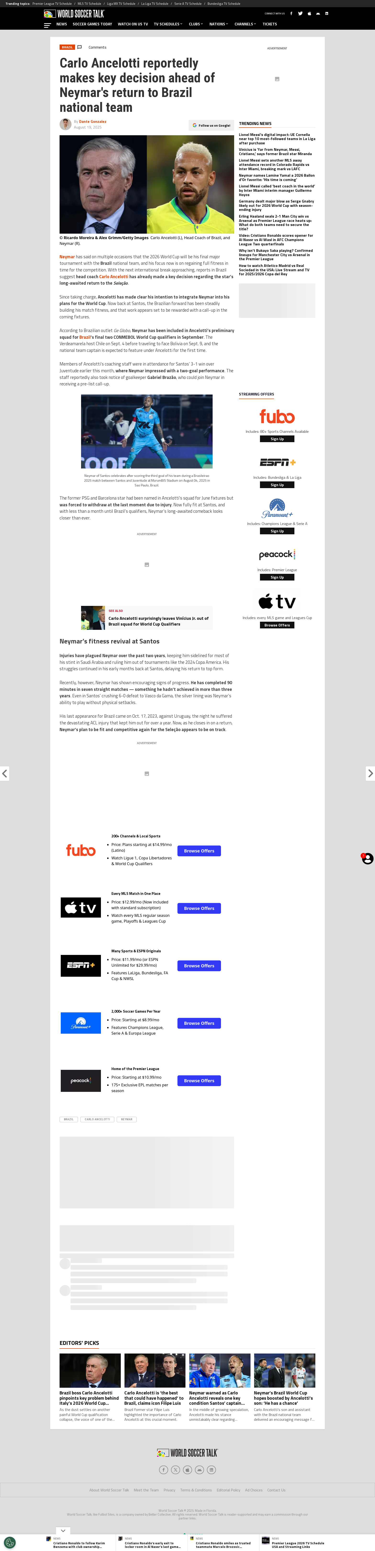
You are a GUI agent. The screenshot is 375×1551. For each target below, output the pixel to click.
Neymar (126, 1119)
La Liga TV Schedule (154, 3)
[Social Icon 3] (199, 1470)
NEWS (61, 24)
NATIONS (219, 24)
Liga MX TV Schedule (121, 3)
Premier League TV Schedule (52, 3)
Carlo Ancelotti (97, 1119)
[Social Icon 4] (211, 1470)
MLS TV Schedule (89, 3)
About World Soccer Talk (109, 1490)
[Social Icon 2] (187, 1470)
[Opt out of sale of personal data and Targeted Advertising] (10, 1543)
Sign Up (277, 439)
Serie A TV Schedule (188, 3)
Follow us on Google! (214, 125)
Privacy (169, 1490)
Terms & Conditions (196, 1490)
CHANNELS (246, 24)
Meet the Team (146, 1490)
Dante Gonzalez (92, 121)
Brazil (69, 1119)
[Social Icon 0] (163, 1470)
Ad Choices (254, 1490)
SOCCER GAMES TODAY (92, 24)
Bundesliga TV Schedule (224, 3)
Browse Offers (199, 851)
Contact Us (276, 1490)
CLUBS (196, 24)
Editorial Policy (228, 1490)
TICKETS (270, 24)
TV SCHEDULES (168, 24)
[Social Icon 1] (175, 1470)
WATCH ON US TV (133, 24)
